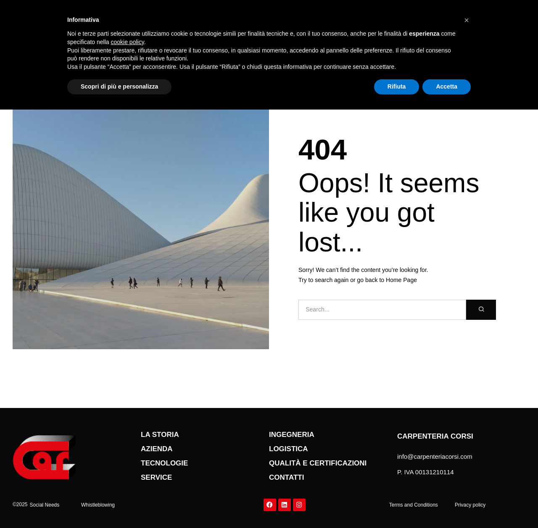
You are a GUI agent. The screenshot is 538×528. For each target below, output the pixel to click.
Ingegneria (291, 435)
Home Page (401, 280)
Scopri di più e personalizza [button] (119, 86)
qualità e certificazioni (318, 463)
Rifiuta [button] (397, 86)
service (156, 477)
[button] (45, 505)
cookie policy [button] (127, 42)
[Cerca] (481, 310)
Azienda (157, 449)
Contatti (286, 477)
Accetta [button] (446, 86)
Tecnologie (164, 463)
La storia (160, 435)
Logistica (288, 449)
